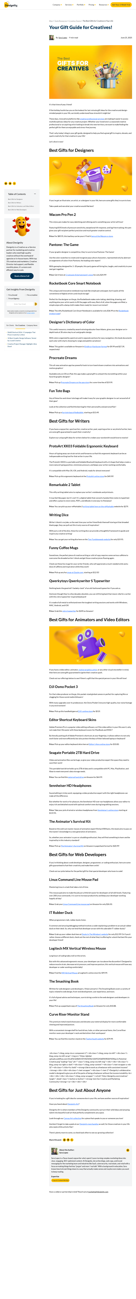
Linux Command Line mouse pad (76, 904)
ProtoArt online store (95, 476)
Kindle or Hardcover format (95, 346)
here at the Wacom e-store (102, 236)
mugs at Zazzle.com (75, 572)
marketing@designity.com (98, 1192)
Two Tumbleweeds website (99, 539)
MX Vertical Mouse (70, 973)
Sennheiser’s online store (108, 810)
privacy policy (31, 313)
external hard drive (76, 777)
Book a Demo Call (22, 276)
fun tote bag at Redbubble (72, 412)
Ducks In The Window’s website (95, 934)
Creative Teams (75, 21)
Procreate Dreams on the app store (75, 382)
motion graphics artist (88, 670)
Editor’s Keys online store (99, 744)
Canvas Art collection (72, 1118)
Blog (51, 21)
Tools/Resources (60, 21)
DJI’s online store (85, 711)
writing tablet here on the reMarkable (98, 506)
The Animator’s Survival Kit (72, 846)
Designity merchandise (89, 1124)
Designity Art (73, 1104)
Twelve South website (95, 1039)
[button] (22, 194)
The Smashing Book (85, 1006)
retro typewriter (69, 611)
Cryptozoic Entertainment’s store (79, 275)
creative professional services (92, 119)
